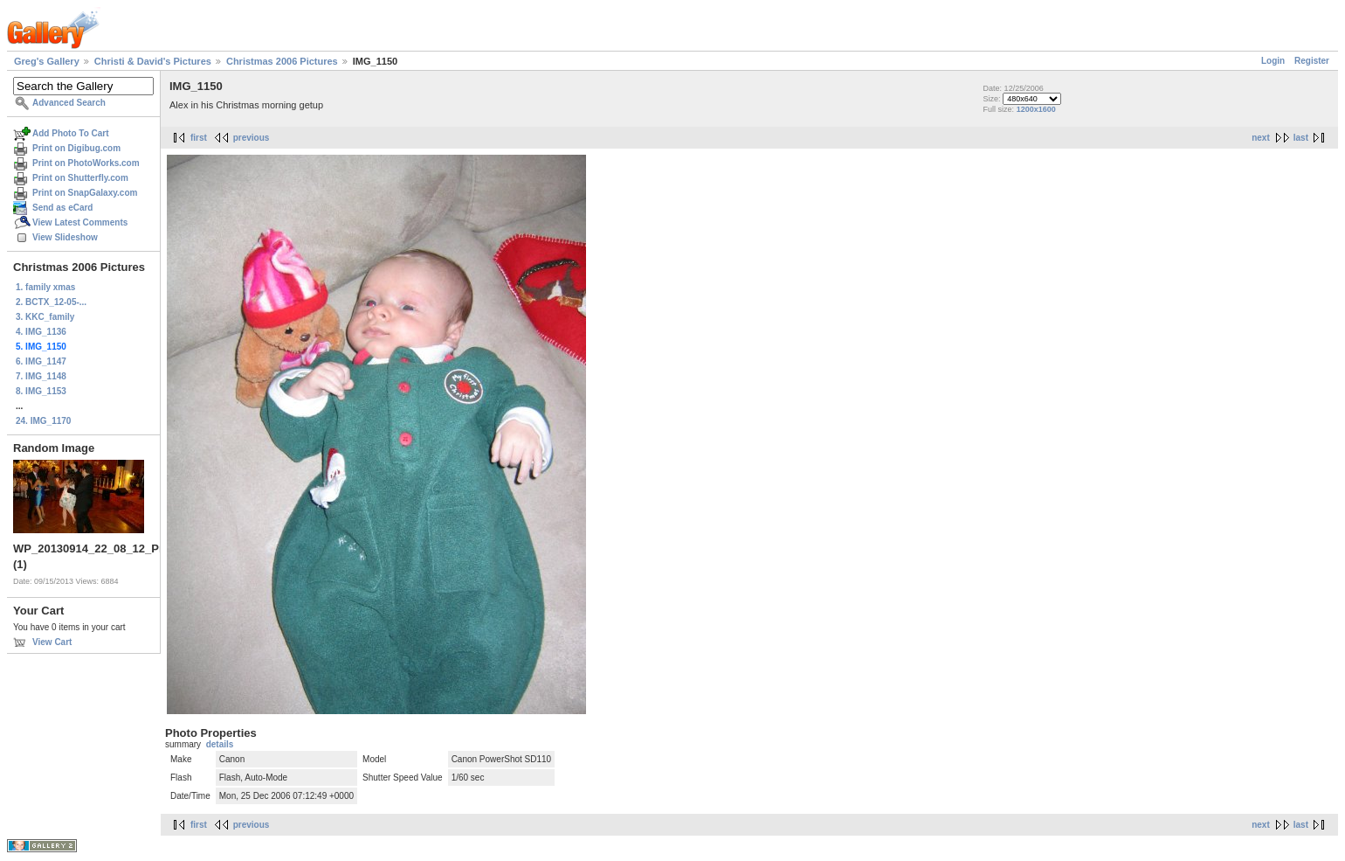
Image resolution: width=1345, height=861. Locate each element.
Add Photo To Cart (70, 133)
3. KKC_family (45, 317)
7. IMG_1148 (41, 376)
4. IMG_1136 (41, 332)
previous (251, 137)
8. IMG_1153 (41, 391)
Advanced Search (69, 103)
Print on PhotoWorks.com (86, 163)
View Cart (52, 642)
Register (1311, 61)
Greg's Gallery (46, 61)
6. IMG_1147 (41, 361)
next (1261, 137)
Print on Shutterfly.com (80, 178)
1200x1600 (1036, 109)
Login (1273, 61)
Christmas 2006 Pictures (282, 61)
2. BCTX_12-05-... (51, 302)
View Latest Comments (80, 222)
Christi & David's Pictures (152, 61)
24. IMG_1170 (43, 421)
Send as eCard (62, 207)
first (198, 137)
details (220, 744)
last (1300, 137)
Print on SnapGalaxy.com (84, 193)
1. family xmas (45, 287)
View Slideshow (65, 237)
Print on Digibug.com (76, 148)
